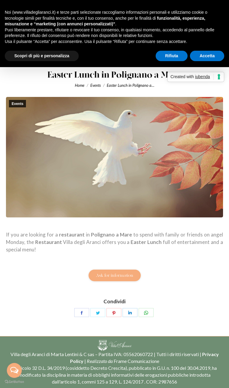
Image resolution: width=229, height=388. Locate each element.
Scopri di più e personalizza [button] (41, 55)
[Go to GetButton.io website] (14, 382)
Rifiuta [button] (171, 55)
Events (17, 104)
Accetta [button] (207, 55)
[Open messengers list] (14, 370)
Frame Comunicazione (136, 361)
